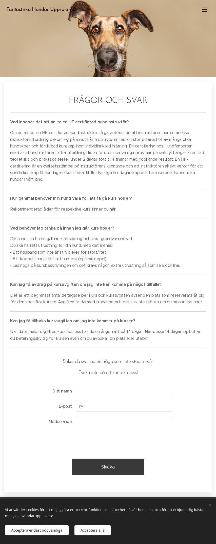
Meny (204, 9)
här (113, 209)
